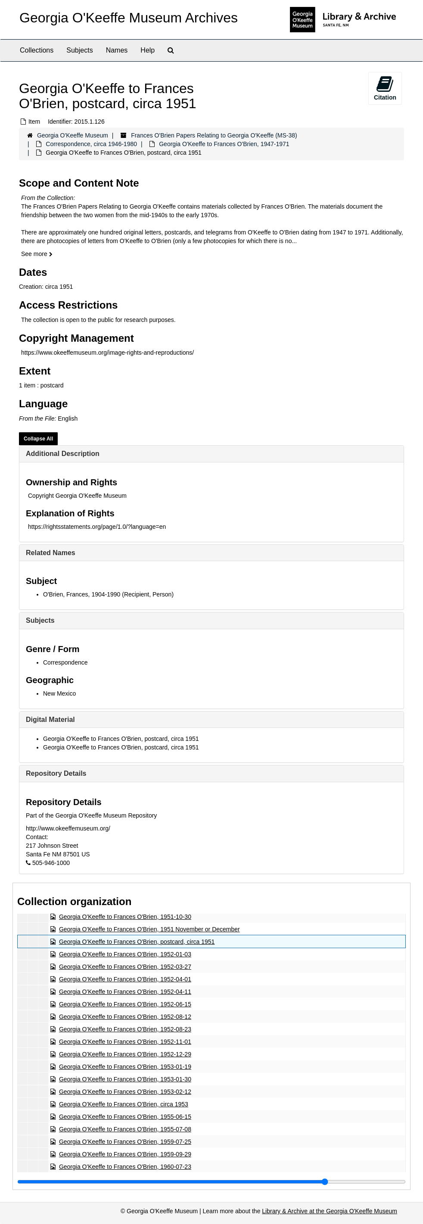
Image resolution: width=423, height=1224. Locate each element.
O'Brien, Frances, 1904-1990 (81, 594)
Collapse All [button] (38, 439)
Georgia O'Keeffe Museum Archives (128, 17)
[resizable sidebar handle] (211, 1181)
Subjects (79, 50)
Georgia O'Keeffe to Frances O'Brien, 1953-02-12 (125, 1091)
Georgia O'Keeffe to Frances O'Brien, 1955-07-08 (125, 1129)
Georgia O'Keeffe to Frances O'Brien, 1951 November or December (149, 929)
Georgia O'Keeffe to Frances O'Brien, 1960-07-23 (125, 1166)
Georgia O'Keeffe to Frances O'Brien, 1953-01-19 (125, 1066)
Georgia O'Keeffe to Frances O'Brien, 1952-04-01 (125, 979)
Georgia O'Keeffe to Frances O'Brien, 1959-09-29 (125, 1154)
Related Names (50, 552)
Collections (36, 50)
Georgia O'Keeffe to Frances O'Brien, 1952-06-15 (125, 1004)
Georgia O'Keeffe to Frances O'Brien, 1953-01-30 (125, 1079)
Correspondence (65, 662)
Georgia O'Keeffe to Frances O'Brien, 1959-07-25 (125, 1141)
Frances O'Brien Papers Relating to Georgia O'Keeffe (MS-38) (214, 135)
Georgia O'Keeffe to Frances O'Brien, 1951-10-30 (125, 916)
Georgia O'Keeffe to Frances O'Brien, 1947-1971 (224, 144)
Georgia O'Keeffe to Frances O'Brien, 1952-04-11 (125, 991)
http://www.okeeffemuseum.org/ (68, 828)
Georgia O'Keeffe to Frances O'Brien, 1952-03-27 (125, 966)
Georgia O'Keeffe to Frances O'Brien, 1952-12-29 (125, 1054)
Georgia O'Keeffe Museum (72, 135)
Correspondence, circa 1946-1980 (91, 144)
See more (37, 253)
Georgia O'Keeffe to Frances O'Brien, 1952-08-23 (125, 1029)
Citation (385, 88)
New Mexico (59, 693)
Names (117, 50)
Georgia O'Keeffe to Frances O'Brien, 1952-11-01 (125, 1041)
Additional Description (63, 453)
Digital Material (50, 719)
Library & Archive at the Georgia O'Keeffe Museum (329, 1211)
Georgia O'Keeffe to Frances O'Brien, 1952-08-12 (125, 1016)
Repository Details (56, 773)
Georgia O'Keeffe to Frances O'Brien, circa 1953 (123, 1104)
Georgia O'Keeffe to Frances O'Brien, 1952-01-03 (125, 954)
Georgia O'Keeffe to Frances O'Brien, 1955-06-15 (125, 1116)
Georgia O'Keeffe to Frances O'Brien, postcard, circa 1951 (121, 738)
